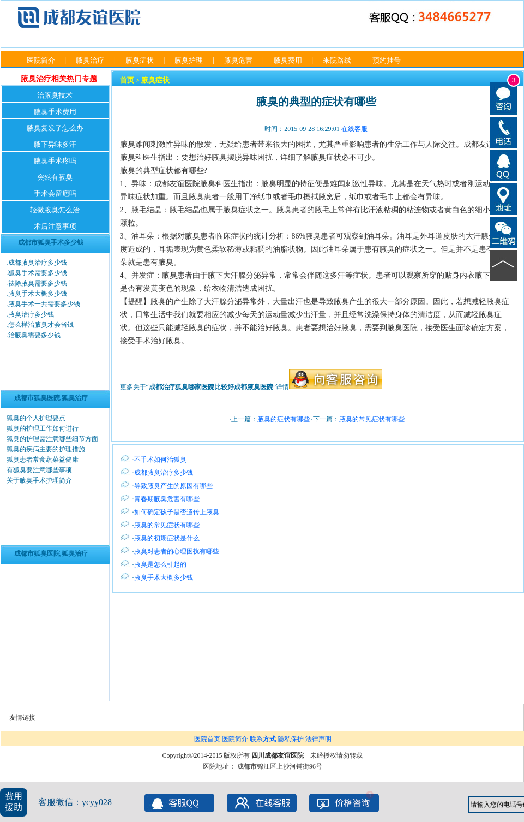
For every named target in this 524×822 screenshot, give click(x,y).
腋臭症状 (139, 60)
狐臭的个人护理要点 (36, 418)
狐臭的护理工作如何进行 (43, 428)
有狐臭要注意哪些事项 (39, 470)
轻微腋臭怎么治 (55, 210)
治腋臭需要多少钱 (34, 335)
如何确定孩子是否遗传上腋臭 (176, 512)
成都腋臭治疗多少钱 (37, 262)
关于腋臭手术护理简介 (39, 480)
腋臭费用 (288, 60)
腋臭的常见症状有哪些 (372, 419)
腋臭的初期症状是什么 (167, 538)
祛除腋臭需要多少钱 (37, 283)
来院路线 (337, 60)
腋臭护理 (188, 60)
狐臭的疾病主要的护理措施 (46, 449)
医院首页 (207, 739)
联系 (263, 739)
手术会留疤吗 (55, 193)
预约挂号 (386, 60)
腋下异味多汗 (55, 144)
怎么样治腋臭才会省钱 (41, 325)
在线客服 (354, 129)
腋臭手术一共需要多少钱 (44, 304)
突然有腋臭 (55, 177)
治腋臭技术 (55, 95)
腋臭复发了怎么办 (55, 128)
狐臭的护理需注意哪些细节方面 (52, 439)
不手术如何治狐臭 (160, 459)
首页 (127, 80)
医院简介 (41, 60)
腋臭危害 (238, 60)
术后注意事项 (55, 226)
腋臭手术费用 (55, 112)
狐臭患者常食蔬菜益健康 (43, 459)
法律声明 (318, 739)
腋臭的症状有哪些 (283, 419)
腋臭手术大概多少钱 (37, 293)
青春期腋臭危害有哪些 (167, 499)
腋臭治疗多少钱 (31, 314)
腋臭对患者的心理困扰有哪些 (176, 551)
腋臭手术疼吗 (55, 161)
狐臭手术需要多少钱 (37, 273)
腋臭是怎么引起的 (160, 564)
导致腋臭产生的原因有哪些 (173, 486)
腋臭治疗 (90, 60)
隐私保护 (291, 739)
